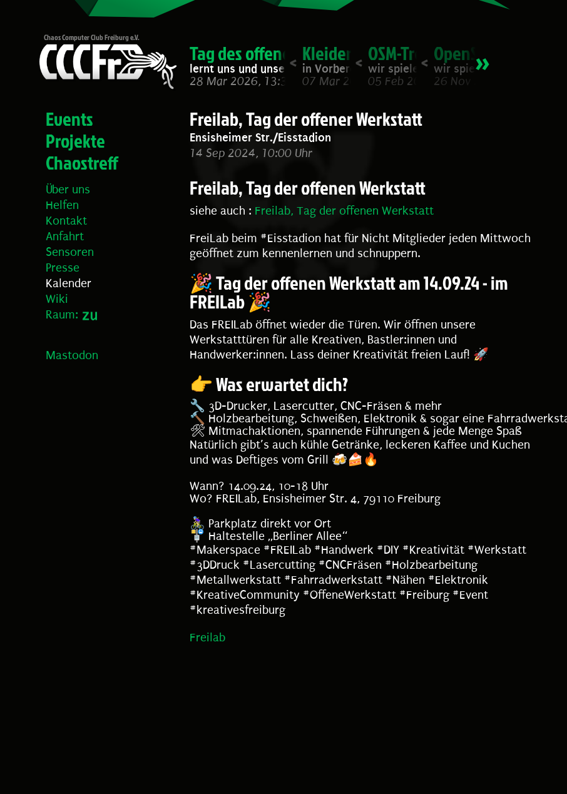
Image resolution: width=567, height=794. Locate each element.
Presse (62, 268)
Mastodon (72, 355)
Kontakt (66, 221)
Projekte (75, 141)
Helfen (62, 205)
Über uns (68, 189)
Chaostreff (82, 163)
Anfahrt (65, 236)
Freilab (207, 637)
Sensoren (70, 252)
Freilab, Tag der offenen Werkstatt (344, 211)
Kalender (68, 283)
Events (69, 119)
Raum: (62, 315)
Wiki (57, 299)
